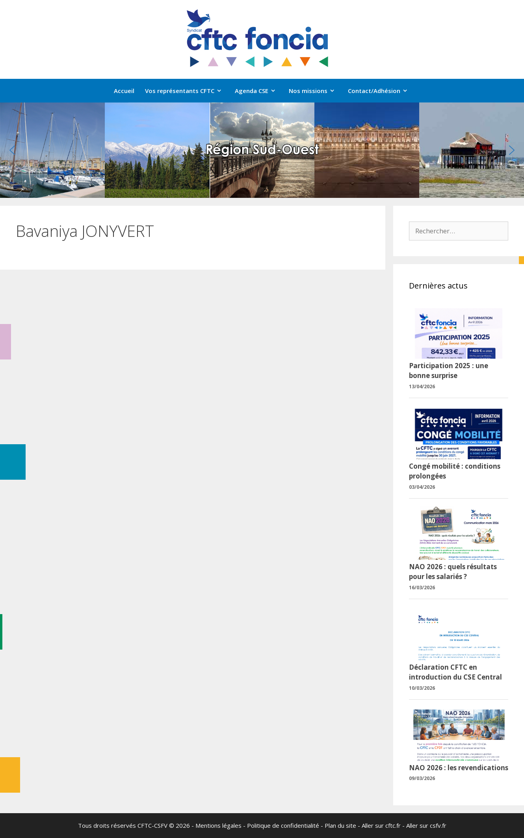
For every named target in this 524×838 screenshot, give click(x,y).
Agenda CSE (259, 90)
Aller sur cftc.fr (381, 825)
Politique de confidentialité (283, 825)
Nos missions (316, 90)
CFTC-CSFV (152, 825)
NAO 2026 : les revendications (458, 767)
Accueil (124, 91)
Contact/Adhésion (382, 90)
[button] (12, 150)
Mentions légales (218, 825)
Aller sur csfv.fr (426, 825)
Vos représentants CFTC (187, 90)
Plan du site (340, 825)
